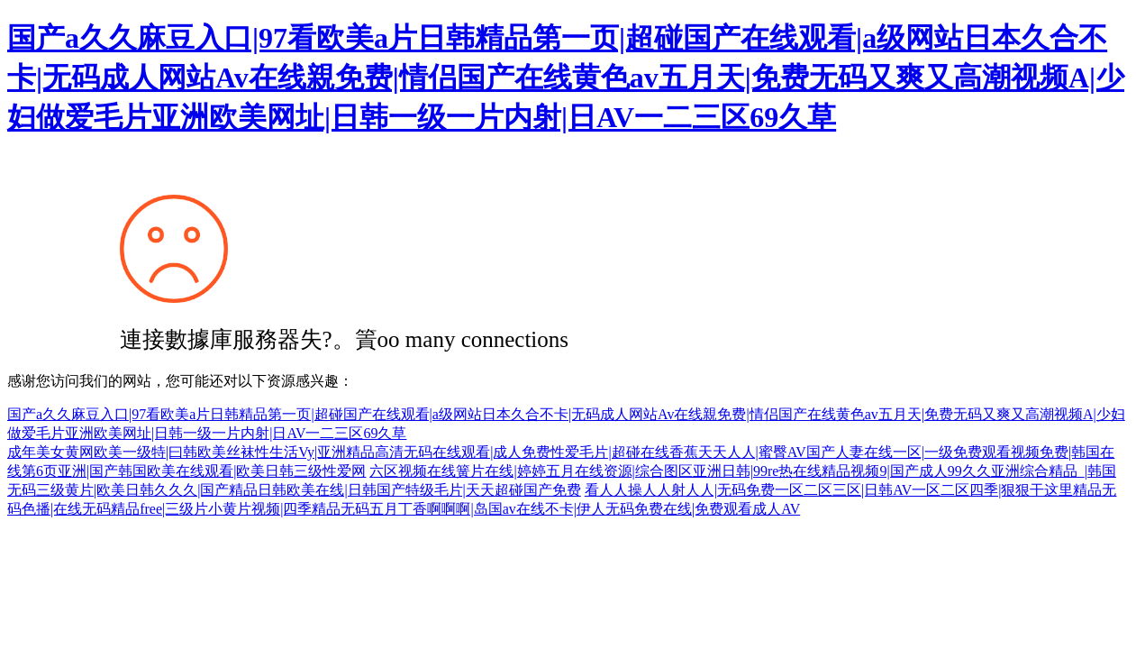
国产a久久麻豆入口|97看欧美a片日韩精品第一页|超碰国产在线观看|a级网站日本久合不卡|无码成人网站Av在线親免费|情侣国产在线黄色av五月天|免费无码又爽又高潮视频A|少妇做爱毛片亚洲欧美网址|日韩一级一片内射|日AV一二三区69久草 (565, 77)
